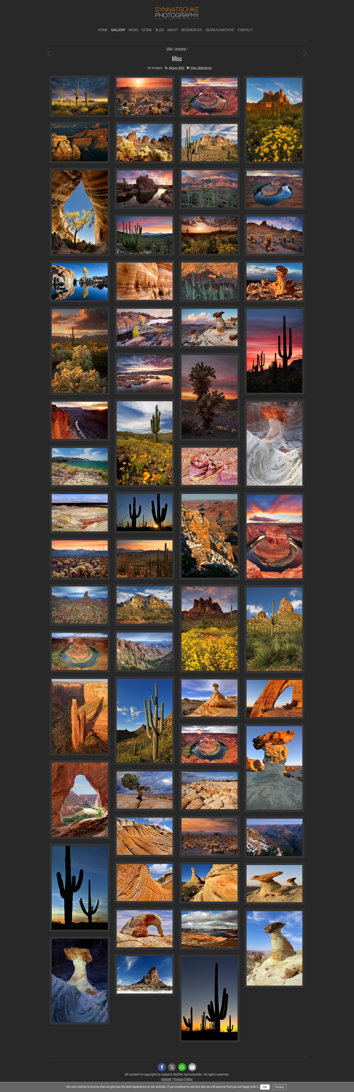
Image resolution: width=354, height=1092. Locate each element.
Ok (265, 1087)
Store (147, 30)
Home (103, 30)
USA (169, 48)
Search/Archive (219, 30)
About (172, 30)
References (191, 30)
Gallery (118, 30)
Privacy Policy (183, 1079)
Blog (159, 30)
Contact (245, 30)
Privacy (279, 1087)
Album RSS (176, 68)
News (133, 30)
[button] (162, 1067)
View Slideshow (201, 68)
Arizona (180, 48)
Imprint (166, 1079)
